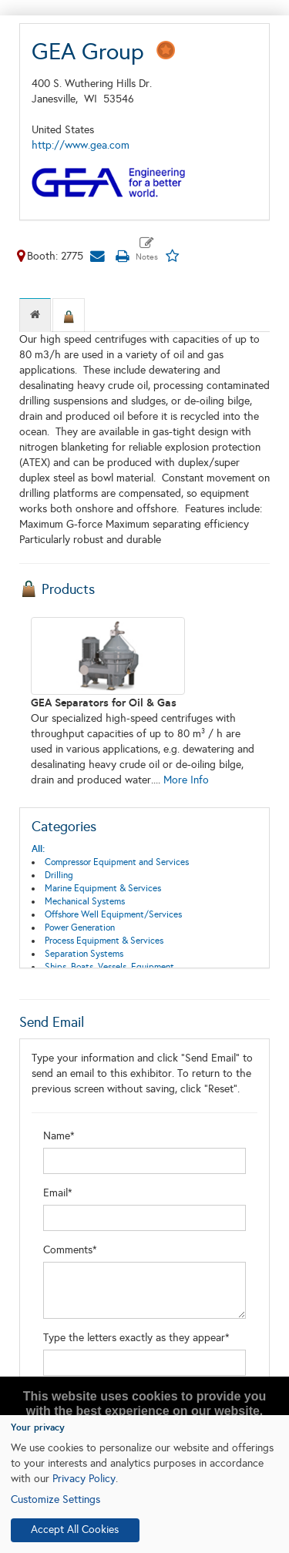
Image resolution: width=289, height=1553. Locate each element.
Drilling (59, 875)
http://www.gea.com (80, 145)
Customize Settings (55, 1499)
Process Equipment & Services (104, 940)
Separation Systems (84, 953)
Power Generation (80, 927)
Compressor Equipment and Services (117, 862)
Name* (59, 1135)
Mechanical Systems (85, 901)
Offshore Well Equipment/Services (113, 914)
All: (38, 849)
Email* (57, 1192)
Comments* (70, 1249)
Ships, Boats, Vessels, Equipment (109, 966)
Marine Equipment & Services (103, 888)
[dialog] (144, 1484)
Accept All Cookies (75, 1529)
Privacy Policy (84, 1478)
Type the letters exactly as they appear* (136, 1337)
